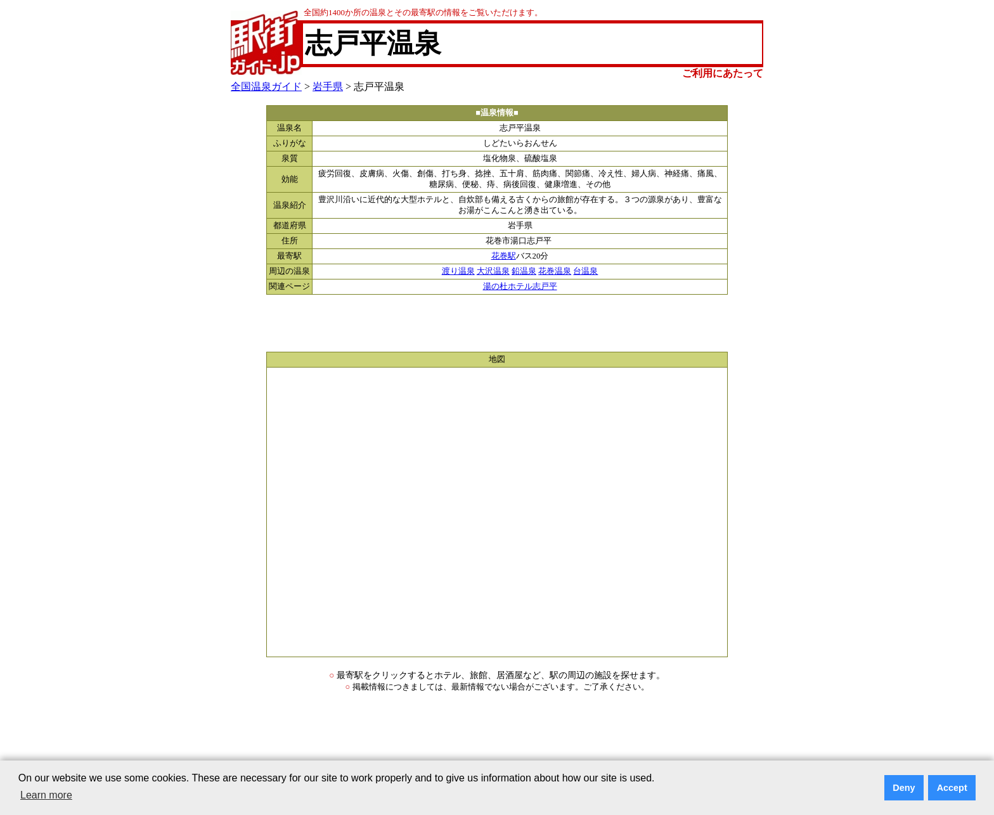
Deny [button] (904, 788)
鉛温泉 (524, 271)
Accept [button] (952, 788)
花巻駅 (503, 256)
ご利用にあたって (722, 73)
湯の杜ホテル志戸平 (520, 286)
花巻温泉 (554, 271)
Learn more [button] (46, 795)
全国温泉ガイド (266, 86)
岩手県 (328, 86)
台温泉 (585, 271)
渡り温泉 (458, 271)
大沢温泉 (493, 271)
